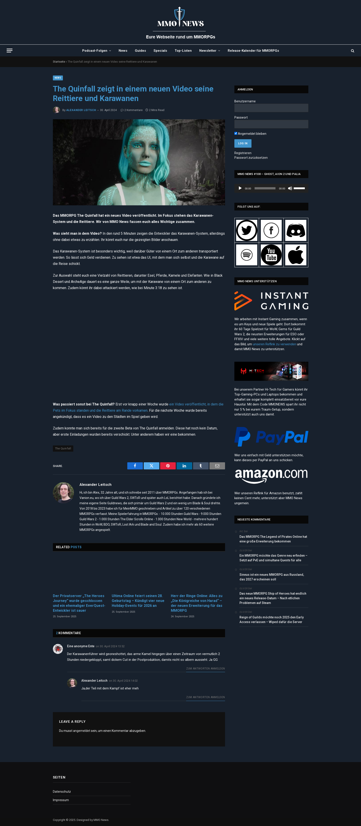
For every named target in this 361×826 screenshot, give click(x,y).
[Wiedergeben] (240, 188)
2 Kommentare (132, 110)
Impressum (61, 800)
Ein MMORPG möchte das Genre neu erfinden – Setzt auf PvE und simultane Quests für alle (273, 558)
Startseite (59, 61)
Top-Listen (183, 51)
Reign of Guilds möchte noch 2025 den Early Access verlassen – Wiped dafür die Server (271, 620)
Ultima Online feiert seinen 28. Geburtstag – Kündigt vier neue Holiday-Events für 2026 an (138, 601)
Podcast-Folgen (94, 51)
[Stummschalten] (290, 188)
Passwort (241, 117)
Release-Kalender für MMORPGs (253, 51)
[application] (271, 188)
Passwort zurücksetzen (251, 157)
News (123, 51)
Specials (160, 51)
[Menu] (9, 51)
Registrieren (242, 153)
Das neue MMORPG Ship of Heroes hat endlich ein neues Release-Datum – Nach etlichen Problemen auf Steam (272, 598)
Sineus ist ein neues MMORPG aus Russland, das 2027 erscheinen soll (271, 577)
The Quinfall (63, 448)
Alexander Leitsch (81, 110)
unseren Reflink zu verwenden (274, 344)
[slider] (265, 188)
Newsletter (207, 51)
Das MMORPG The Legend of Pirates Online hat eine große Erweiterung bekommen (273, 539)
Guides (140, 51)
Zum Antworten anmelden (205, 668)
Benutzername (245, 101)
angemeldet (81, 731)
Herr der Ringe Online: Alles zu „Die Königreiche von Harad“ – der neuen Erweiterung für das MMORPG (196, 603)
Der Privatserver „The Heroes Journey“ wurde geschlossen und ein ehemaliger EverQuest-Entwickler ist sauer (79, 603)
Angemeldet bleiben (250, 133)
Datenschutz (62, 791)
